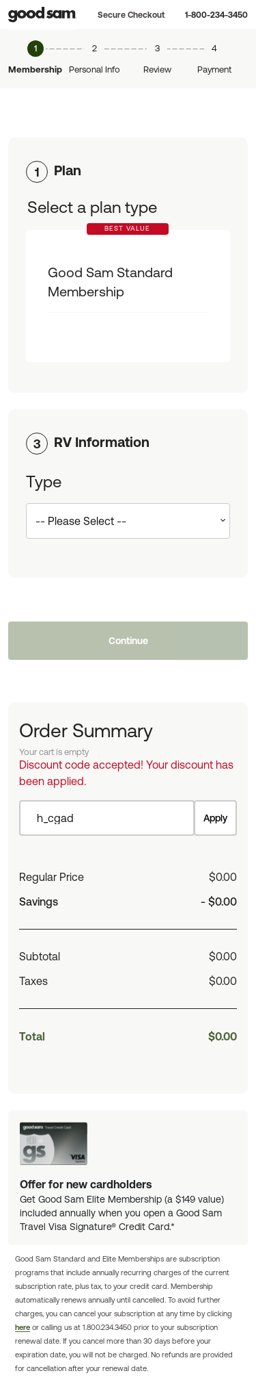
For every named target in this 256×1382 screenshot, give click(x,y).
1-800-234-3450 (216, 15)
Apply (215, 817)
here (22, 1327)
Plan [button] (67, 170)
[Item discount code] (107, 818)
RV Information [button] (102, 442)
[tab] (128, 170)
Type (43, 481)
